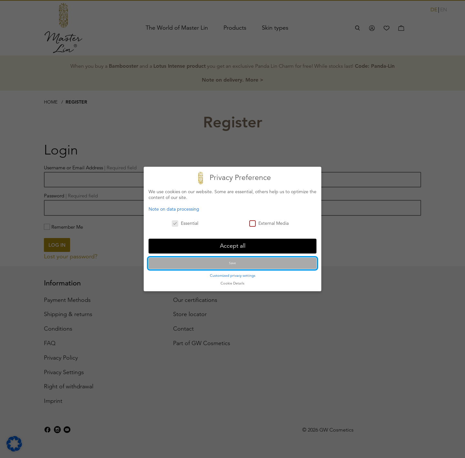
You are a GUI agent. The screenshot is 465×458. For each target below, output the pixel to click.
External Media (269, 223)
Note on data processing (174, 209)
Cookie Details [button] (232, 283)
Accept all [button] (232, 245)
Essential (185, 223)
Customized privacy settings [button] (232, 275)
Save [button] (232, 263)
